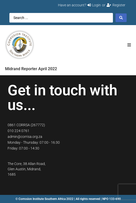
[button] (129, 44)
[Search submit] (121, 17)
